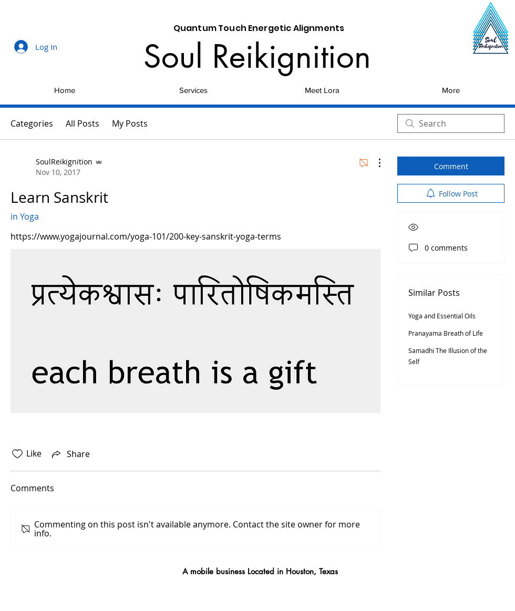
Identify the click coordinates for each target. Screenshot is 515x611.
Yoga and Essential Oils (442, 316)
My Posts (130, 123)
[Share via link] (70, 454)
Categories (32, 123)
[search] (450, 123)
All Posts (82, 123)
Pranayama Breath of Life (445, 333)
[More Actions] (374, 163)
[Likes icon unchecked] (17, 454)
